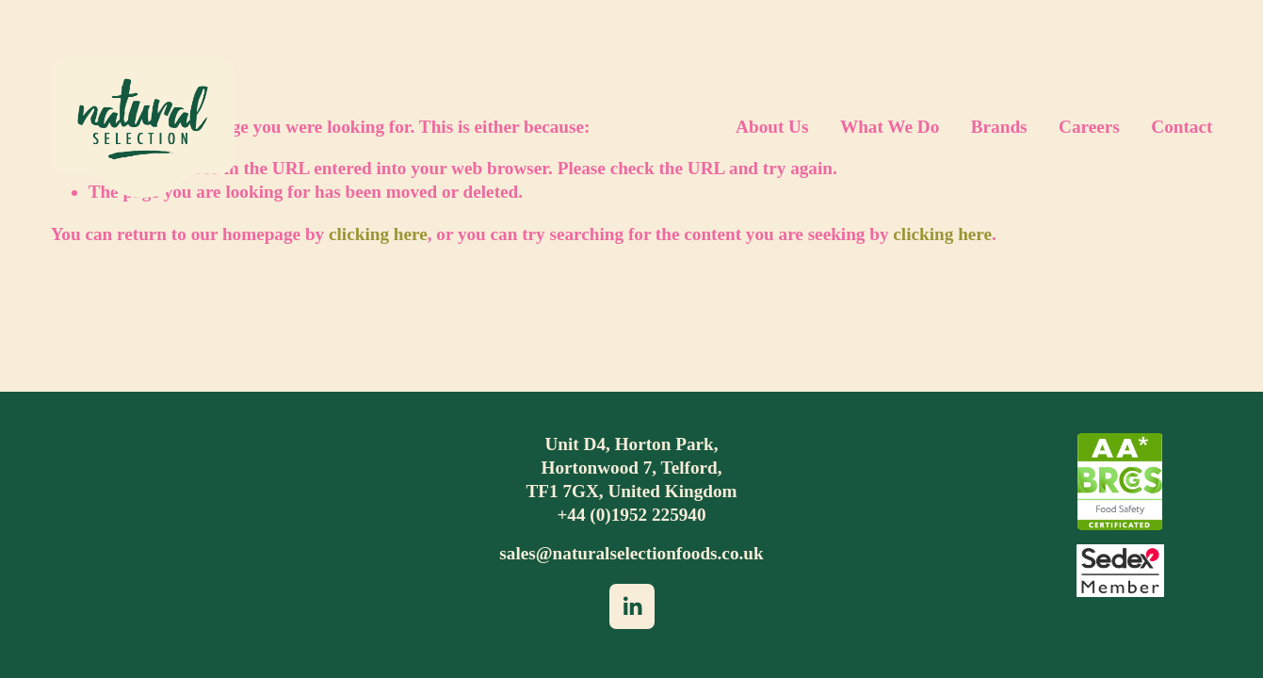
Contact (1181, 127)
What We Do (889, 127)
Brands (999, 127)
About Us (772, 127)
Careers (1089, 127)
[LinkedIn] (632, 606)
